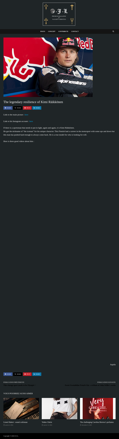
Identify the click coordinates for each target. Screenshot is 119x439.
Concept (51, 31)
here (26, 114)
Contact (75, 31)
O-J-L (16, 436)
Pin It (27, 108)
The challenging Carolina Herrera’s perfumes (97, 422)
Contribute (63, 31)
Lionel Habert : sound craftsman (15, 422)
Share (8, 108)
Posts (42, 31)
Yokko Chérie (47, 422)
